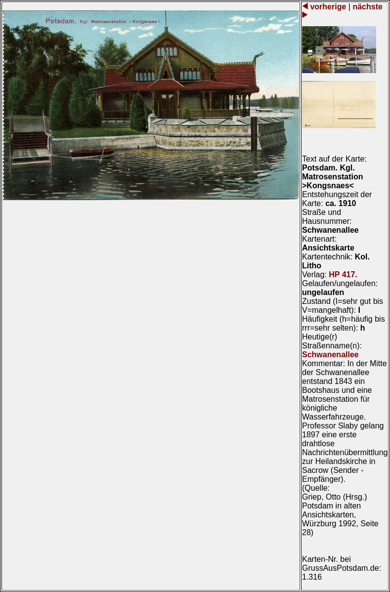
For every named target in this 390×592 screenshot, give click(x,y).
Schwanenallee (330, 354)
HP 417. (343, 274)
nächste (366, 6)
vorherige (328, 6)
